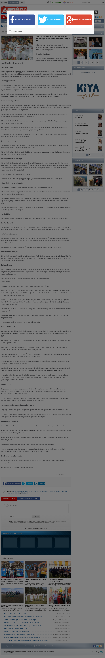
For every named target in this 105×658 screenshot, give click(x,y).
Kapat (96, 12)
